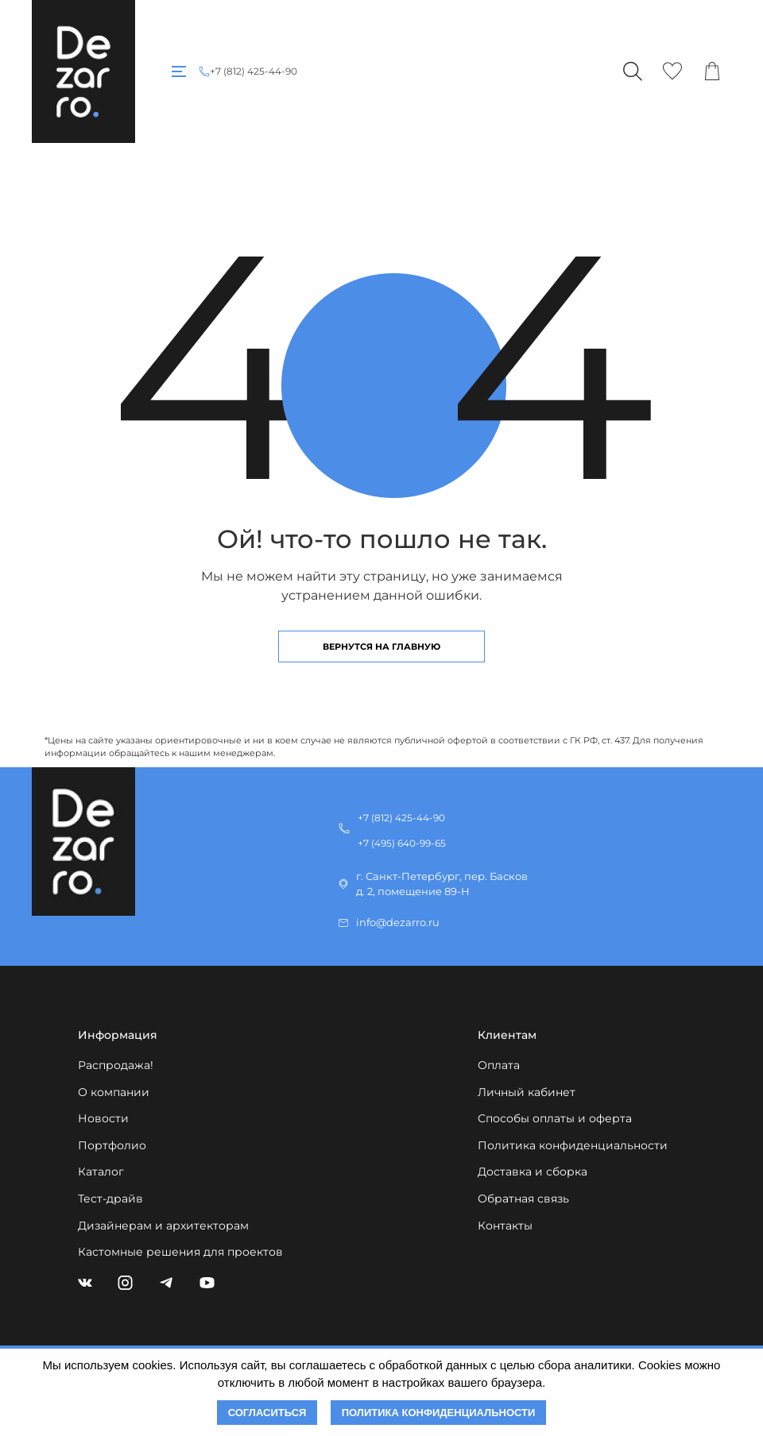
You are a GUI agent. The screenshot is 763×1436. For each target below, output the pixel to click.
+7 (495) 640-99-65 (402, 843)
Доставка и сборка (532, 1171)
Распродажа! (115, 1065)
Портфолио (112, 1145)
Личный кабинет (526, 1092)
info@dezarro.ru (398, 922)
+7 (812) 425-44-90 (253, 71)
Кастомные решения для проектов (180, 1252)
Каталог (101, 1171)
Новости (103, 1118)
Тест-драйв (110, 1198)
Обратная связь (523, 1198)
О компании (113, 1092)
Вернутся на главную (381, 646)
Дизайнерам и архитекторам (163, 1225)
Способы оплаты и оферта (555, 1118)
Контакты (505, 1225)
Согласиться (267, 1413)
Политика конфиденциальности (573, 1145)
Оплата (499, 1065)
